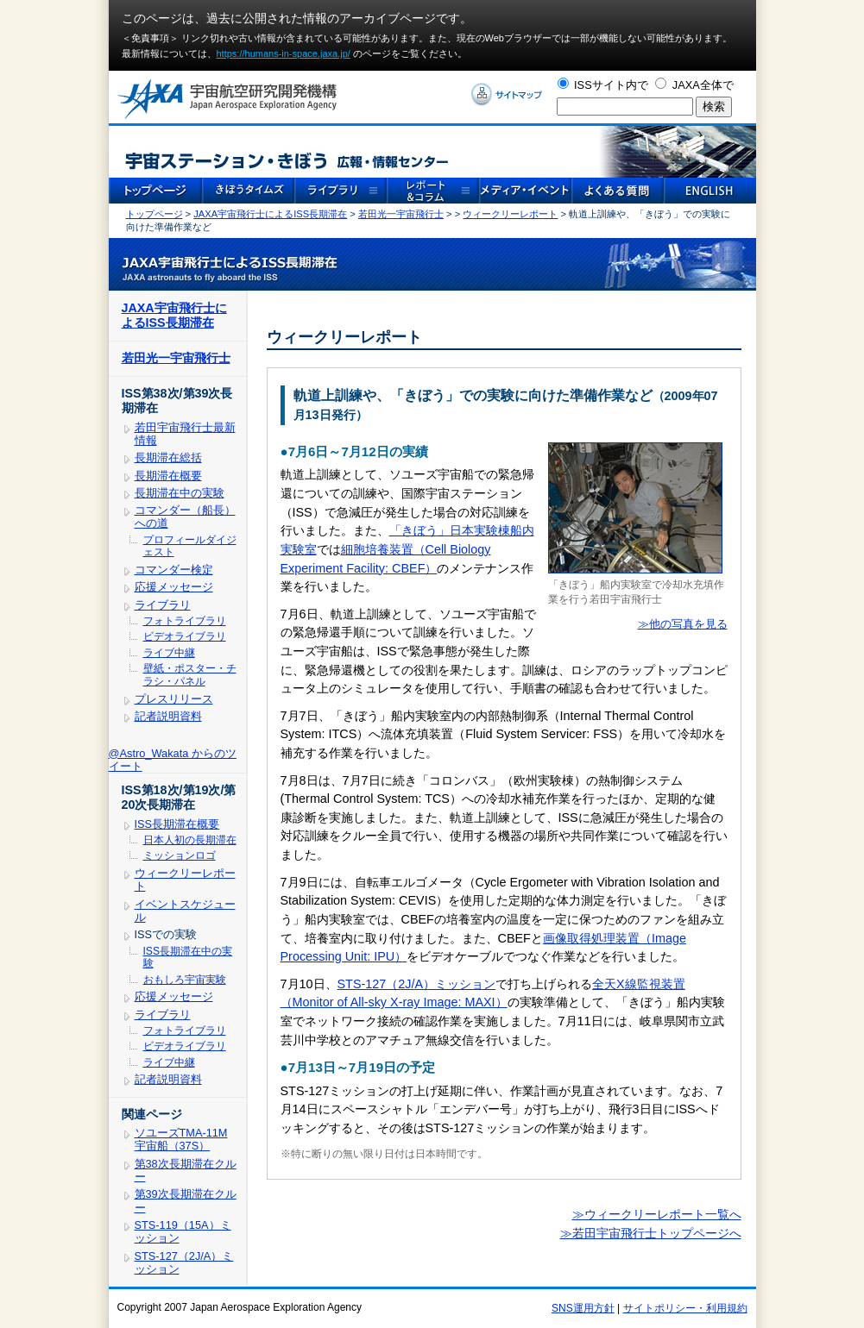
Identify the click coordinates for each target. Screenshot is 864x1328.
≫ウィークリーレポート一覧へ (656, 1214)
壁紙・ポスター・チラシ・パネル (189, 674)
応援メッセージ (174, 586)
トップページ (154, 214)
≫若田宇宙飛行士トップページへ (650, 1233)
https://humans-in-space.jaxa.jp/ (283, 53)
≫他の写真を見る (683, 623)
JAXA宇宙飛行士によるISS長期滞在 (270, 214)
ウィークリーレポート (510, 214)
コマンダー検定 (174, 569)
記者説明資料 (168, 716)
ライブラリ (163, 604)
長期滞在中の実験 (179, 492)
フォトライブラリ (184, 621)
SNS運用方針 (583, 1308)
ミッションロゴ (179, 855)
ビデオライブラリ (184, 636)
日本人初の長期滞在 (189, 840)
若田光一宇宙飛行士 (401, 214)
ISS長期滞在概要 (177, 823)
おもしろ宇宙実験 (184, 980)
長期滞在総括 (168, 457)
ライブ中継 (169, 653)
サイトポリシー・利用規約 (685, 1308)
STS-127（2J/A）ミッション (416, 984)
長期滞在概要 (168, 475)
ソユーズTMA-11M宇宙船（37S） (181, 1139)
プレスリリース (174, 698)
